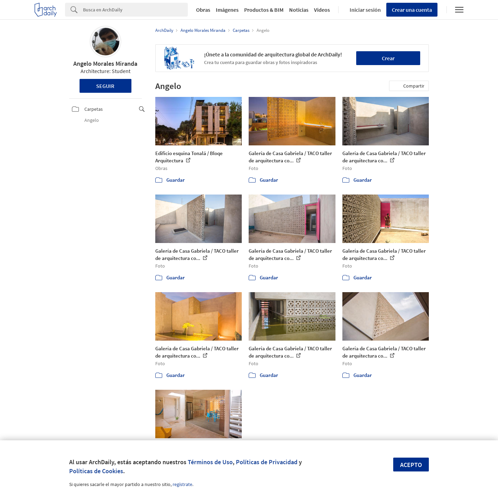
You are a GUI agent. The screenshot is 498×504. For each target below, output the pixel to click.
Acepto (411, 465)
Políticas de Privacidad (266, 462)
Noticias (298, 9)
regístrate (182, 484)
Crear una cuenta (412, 9)
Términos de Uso (210, 462)
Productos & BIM (264, 9)
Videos (322, 9)
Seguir (105, 85)
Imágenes (227, 9)
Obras (203, 9)
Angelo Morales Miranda (105, 64)
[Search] (135, 10)
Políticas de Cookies (96, 471)
